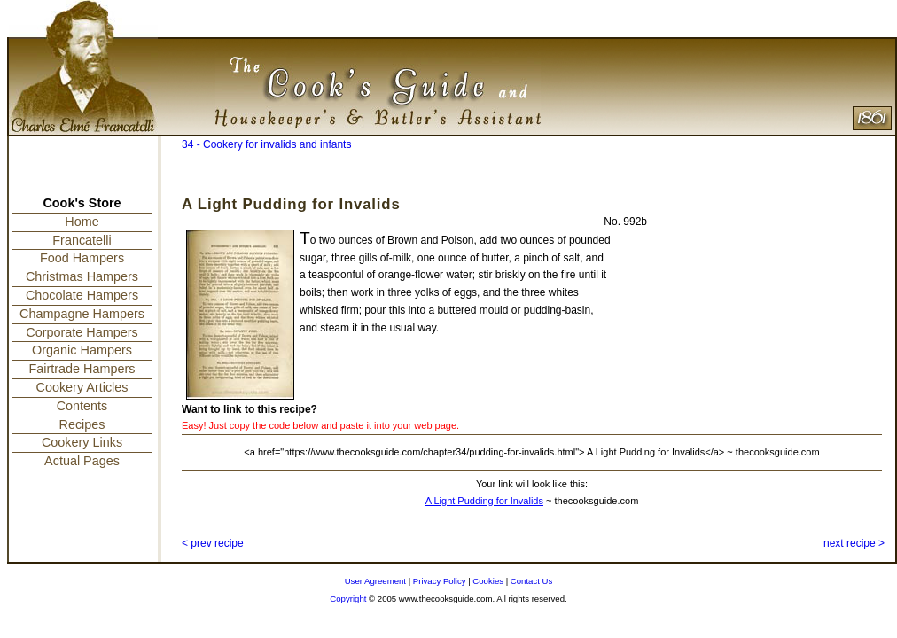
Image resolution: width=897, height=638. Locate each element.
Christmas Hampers (82, 276)
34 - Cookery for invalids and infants (266, 144)
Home (81, 221)
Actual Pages (82, 461)
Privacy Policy (439, 581)
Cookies (487, 581)
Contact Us (531, 581)
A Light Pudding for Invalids (484, 500)
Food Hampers (82, 258)
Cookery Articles (82, 387)
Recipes (82, 424)
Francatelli (81, 240)
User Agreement (375, 581)
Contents (82, 406)
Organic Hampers (82, 350)
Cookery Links (82, 442)
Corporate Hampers (81, 332)
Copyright (348, 598)
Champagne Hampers (82, 314)
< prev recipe (213, 543)
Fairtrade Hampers (82, 369)
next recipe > (854, 543)
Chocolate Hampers (82, 295)
